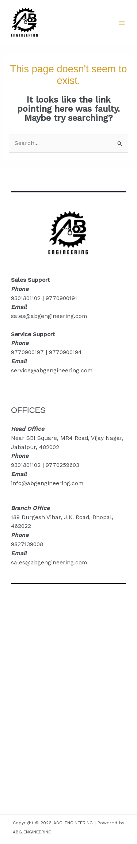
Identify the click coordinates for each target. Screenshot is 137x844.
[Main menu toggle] (122, 23)
